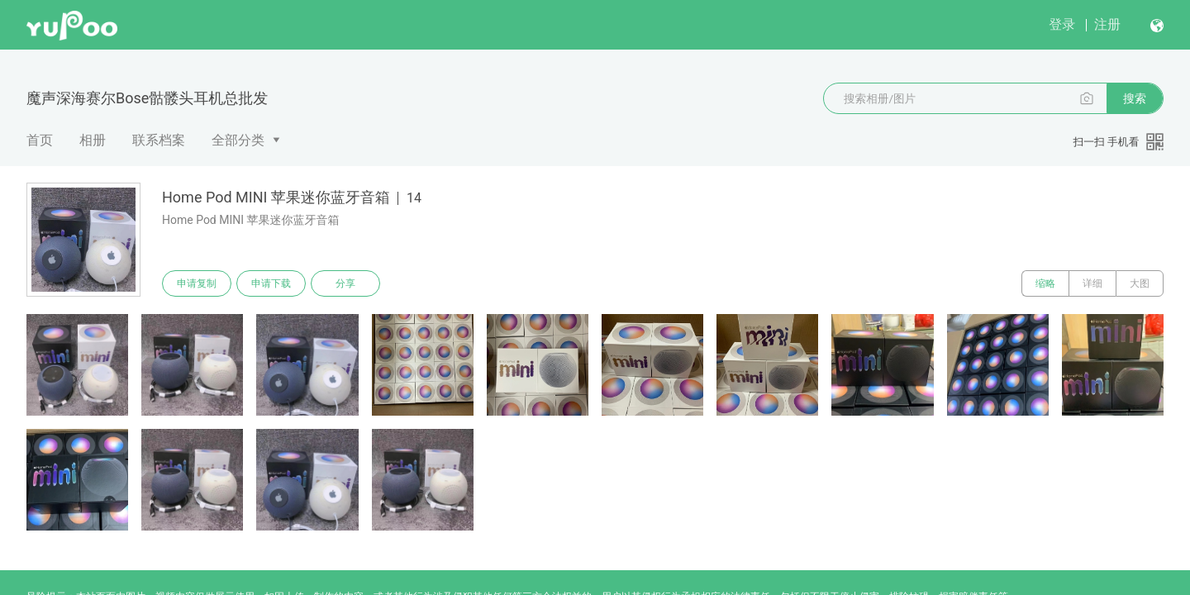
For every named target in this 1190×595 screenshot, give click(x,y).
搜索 (1134, 98)
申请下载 (271, 283)
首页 (39, 140)
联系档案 (158, 140)
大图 (1140, 283)
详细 (1092, 283)
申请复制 (197, 283)
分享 (345, 283)
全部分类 (238, 140)
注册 (1107, 24)
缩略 (1045, 283)
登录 (1062, 24)
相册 (92, 140)
